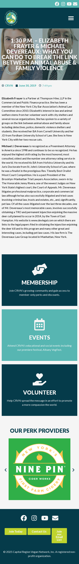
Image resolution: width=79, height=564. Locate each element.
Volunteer (39, 392)
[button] (71, 18)
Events (39, 337)
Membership (39, 282)
